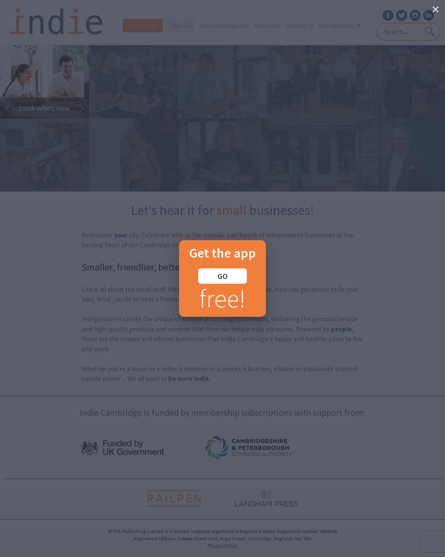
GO (223, 276)
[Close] (436, 9)
